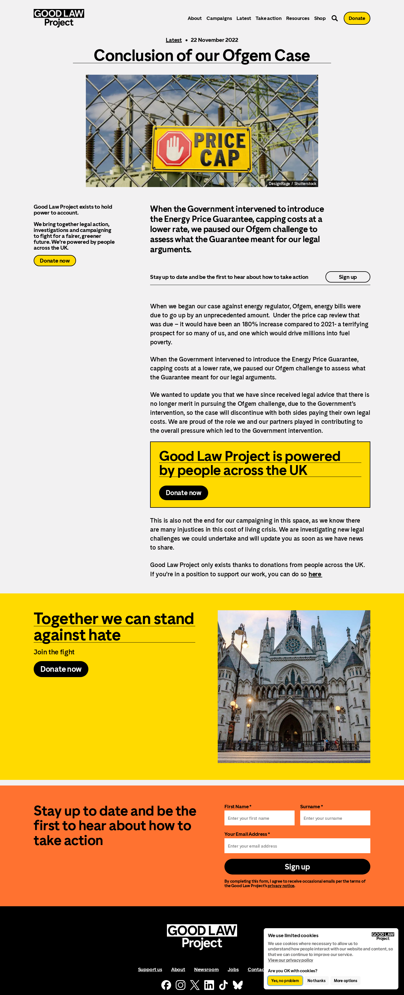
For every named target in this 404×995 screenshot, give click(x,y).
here (315, 574)
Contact (257, 969)
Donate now (55, 260)
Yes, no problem (285, 980)
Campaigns (219, 18)
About (195, 18)
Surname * (311, 806)
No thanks (316, 980)
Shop (320, 18)
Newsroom (206, 969)
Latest (244, 18)
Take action (268, 18)
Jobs (233, 969)
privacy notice (281, 885)
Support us (150, 969)
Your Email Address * (247, 834)
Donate (357, 18)
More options (345, 980)
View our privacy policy (290, 960)
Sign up (348, 277)
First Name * (237, 806)
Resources (297, 18)
